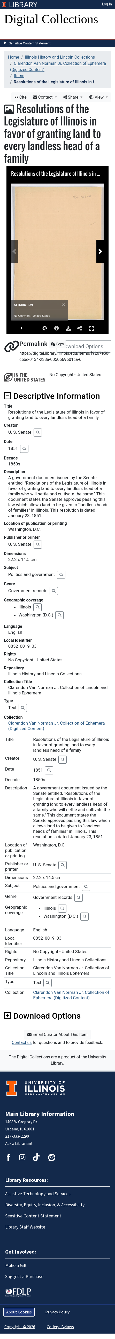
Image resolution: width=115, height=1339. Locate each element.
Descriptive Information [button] (52, 396)
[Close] (63, 304)
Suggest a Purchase (24, 1276)
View (97, 97)
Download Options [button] (42, 1016)
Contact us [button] (22, 1042)
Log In (107, 4)
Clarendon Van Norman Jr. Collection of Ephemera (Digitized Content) (71, 995)
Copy (57, 344)
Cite (21, 97)
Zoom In (22, 328)
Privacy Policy (57, 1312)
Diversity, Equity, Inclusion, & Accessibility (45, 1205)
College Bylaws (60, 1327)
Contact (43, 97)
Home (13, 57)
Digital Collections (51, 19)
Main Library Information (39, 1114)
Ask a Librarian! (18, 1143)
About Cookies (19, 1312)
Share (71, 97)
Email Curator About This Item (57, 1034)
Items (19, 75)
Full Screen (91, 328)
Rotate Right (45, 328)
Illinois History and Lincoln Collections (60, 57)
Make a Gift (16, 1265)
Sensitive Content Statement (30, 43)
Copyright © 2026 (19, 1327)
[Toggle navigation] (11, 33)
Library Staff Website (25, 1227)
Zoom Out (33, 328)
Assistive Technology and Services (38, 1194)
